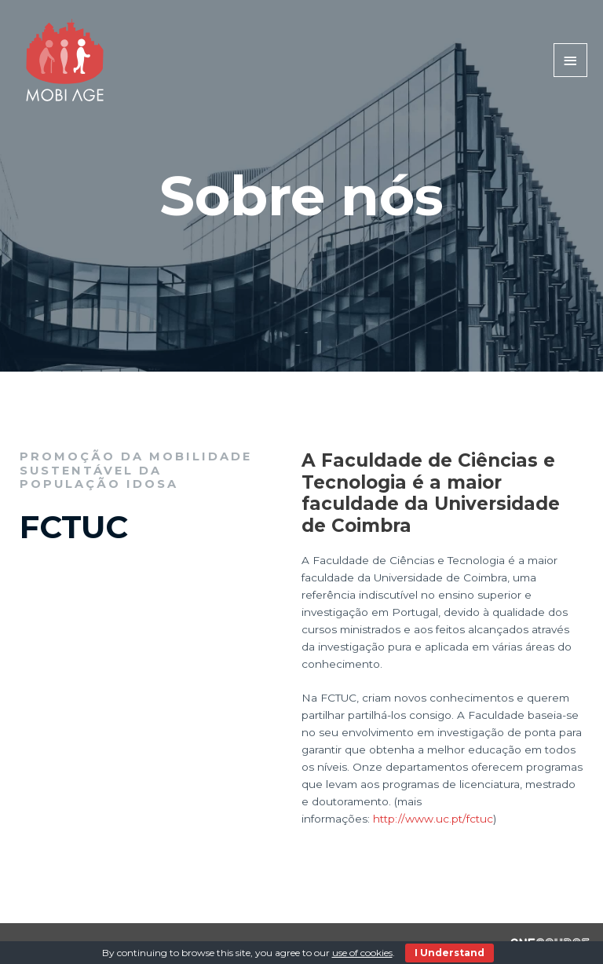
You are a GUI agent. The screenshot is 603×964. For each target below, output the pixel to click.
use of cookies (362, 953)
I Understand (449, 953)
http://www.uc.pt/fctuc (433, 818)
